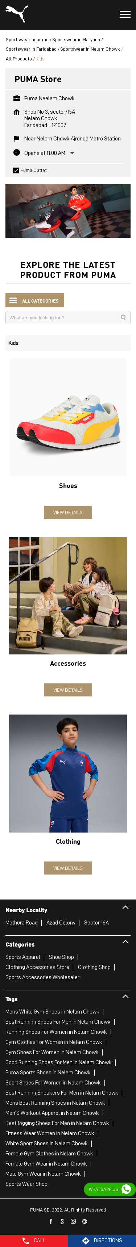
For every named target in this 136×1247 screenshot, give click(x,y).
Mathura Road (21, 923)
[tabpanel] (68, 207)
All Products (19, 58)
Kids (13, 343)
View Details (68, 512)
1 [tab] (68, 229)
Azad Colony (60, 923)
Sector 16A (96, 923)
